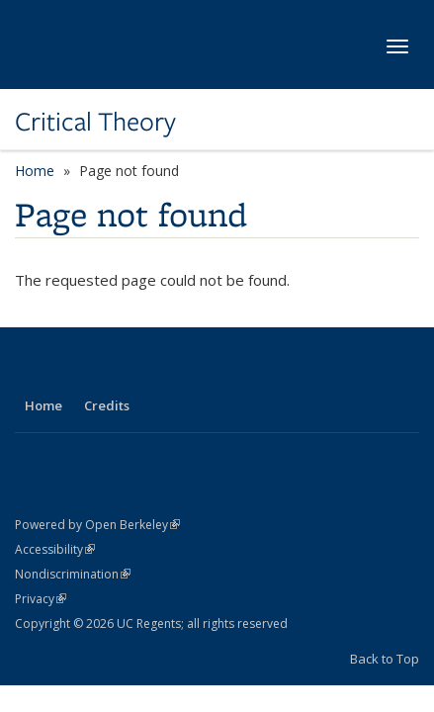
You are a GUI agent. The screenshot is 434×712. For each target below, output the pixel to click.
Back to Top (384, 659)
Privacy (40, 598)
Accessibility (55, 549)
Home (34, 170)
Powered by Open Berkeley (97, 524)
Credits (107, 405)
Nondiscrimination (72, 574)
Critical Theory (95, 121)
